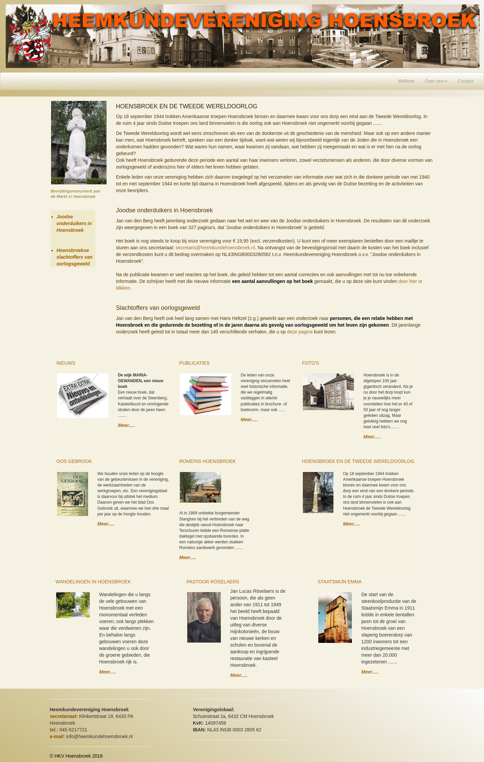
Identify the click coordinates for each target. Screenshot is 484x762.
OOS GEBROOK (74, 461)
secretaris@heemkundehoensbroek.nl (215, 247)
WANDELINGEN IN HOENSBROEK (93, 581)
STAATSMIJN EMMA (340, 581)
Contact (465, 81)
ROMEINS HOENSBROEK (207, 461)
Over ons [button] (436, 81)
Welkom (409, 80)
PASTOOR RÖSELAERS (213, 581)
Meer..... (126, 425)
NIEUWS (65, 363)
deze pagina (300, 331)
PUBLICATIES (194, 363)
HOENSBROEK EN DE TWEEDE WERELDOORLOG (358, 461)
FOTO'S (310, 363)
